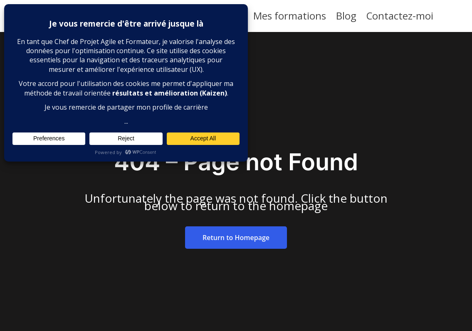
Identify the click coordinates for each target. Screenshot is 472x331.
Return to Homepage (236, 237)
